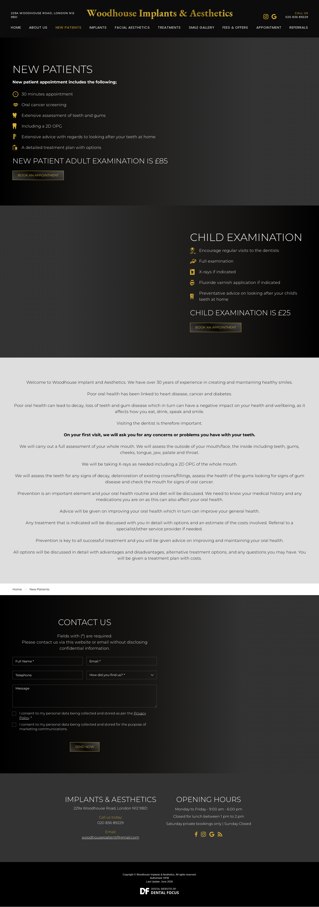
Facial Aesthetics (132, 27)
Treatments (169, 27)
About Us (38, 27)
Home (16, 27)
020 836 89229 (296, 17)
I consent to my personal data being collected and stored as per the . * (82, 715)
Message (84, 696)
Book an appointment (38, 175)
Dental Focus (165, 892)
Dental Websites (162, 889)
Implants (98, 27)
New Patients (69, 27)
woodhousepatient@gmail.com (110, 837)
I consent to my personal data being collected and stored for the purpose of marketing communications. (82, 726)
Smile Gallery (202, 27)
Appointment (269, 27)
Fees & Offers (235, 27)
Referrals (298, 27)
